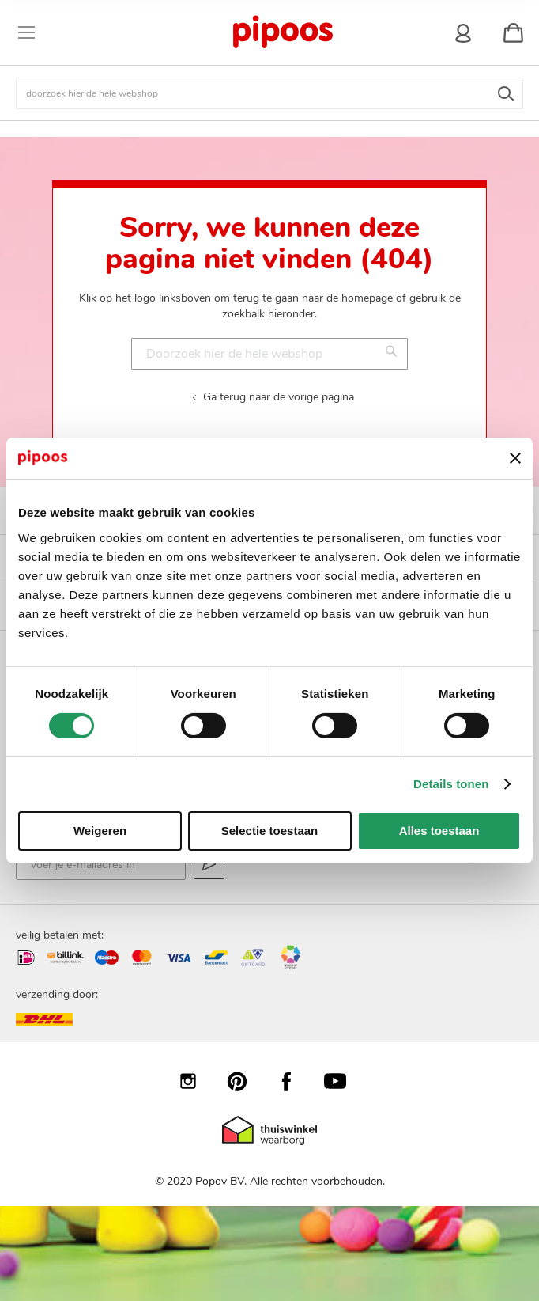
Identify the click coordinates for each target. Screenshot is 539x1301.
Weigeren (100, 830)
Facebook (294, 1081)
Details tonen (450, 784)
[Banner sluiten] (515, 458)
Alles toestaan (439, 830)
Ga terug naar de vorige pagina (278, 396)
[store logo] (281, 32)
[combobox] (269, 93)
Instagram (196, 1081)
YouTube (343, 1081)
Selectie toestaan (269, 830)
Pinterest (245, 1081)
